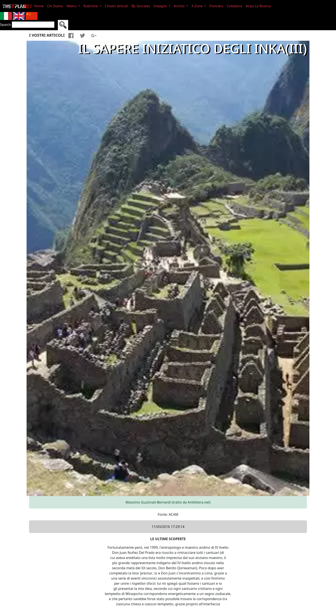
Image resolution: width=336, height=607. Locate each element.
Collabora (234, 6)
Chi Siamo (55, 6)
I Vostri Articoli (116, 6)
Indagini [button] (160, 6)
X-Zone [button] (198, 6)
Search (5, 24)
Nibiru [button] (71, 6)
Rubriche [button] (91, 6)
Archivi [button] (180, 6)
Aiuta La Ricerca (258, 6)
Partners (216, 6)
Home (39, 6)
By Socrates (141, 6)
